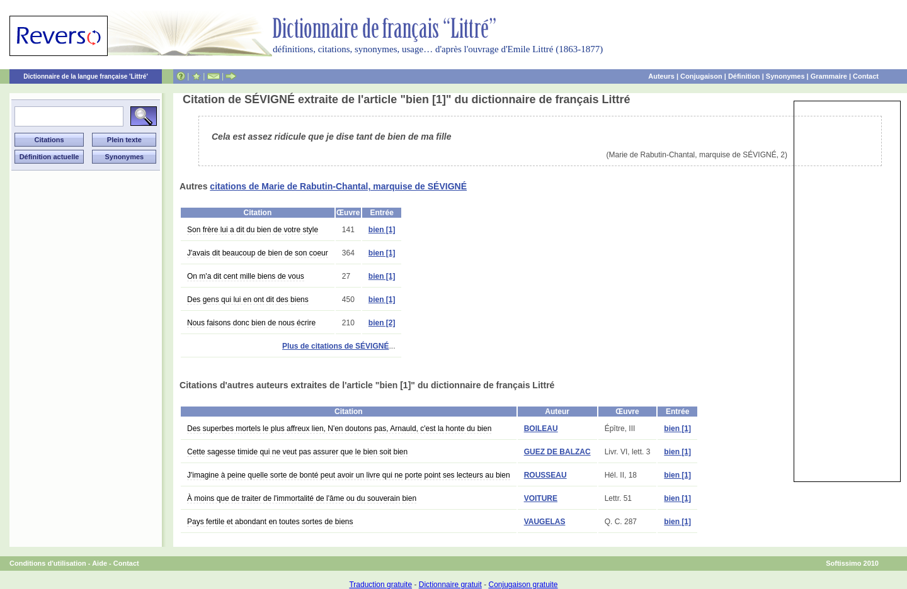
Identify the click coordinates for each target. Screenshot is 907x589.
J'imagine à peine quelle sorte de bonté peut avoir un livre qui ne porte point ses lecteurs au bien (348, 475)
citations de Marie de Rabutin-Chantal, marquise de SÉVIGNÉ (338, 186)
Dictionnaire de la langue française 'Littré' (85, 76)
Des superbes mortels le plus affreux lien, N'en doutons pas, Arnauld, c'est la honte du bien (339, 428)
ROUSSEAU (545, 475)
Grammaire (829, 76)
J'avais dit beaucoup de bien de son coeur (257, 253)
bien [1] (382, 229)
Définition (744, 76)
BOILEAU (541, 428)
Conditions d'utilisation (47, 563)
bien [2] (382, 322)
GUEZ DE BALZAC (557, 451)
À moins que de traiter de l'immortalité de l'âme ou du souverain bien (301, 498)
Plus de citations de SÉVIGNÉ (335, 346)
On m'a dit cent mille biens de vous (245, 276)
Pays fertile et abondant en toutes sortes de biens (270, 521)
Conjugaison (701, 76)
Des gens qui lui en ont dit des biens (248, 299)
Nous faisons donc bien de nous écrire (251, 322)
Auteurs (661, 76)
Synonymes (785, 76)
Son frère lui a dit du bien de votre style (252, 229)
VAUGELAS (545, 521)
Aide (99, 563)
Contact (866, 76)
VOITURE (540, 498)
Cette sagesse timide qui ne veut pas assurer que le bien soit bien (297, 451)
